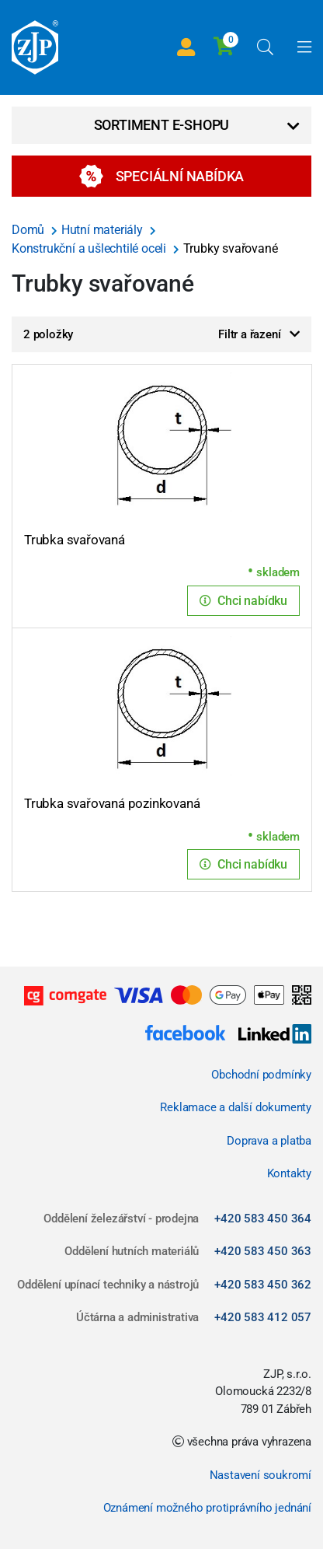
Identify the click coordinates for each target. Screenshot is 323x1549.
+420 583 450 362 (262, 1285)
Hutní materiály (103, 229)
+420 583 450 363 (262, 1251)
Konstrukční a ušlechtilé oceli (90, 248)
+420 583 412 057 (262, 1317)
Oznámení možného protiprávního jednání (207, 1508)
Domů (29, 229)
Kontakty (289, 1173)
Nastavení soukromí (260, 1475)
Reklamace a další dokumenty (235, 1107)
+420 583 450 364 (262, 1219)
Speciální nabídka (162, 176)
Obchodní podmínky (261, 1075)
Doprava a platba (269, 1141)
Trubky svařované (230, 248)
